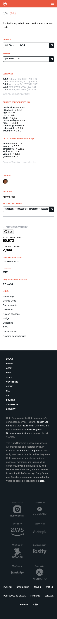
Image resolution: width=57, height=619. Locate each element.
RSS (5, 327)
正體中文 (50, 587)
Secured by (40, 566)
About (9, 386)
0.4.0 (5, 84)
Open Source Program (27, 450)
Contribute (12, 382)
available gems (34, 429)
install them (28, 425)
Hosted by (18, 524)
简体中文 (37, 587)
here (42, 480)
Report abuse (10, 331)
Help (8, 391)
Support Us (12, 404)
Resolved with (40, 524)
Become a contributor (17, 433)
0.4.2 (5, 79)
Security (11, 409)
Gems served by (40, 545)
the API (43, 425)
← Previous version (15, 227)
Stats (9, 377)
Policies (10, 400)
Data (8, 373)
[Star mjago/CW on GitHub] (8, 231)
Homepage (8, 296)
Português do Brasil (14, 596)
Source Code (9, 300)
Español (49, 596)
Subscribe (8, 322)
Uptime (9, 364)
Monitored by (18, 545)
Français (35, 596)
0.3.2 (5, 89)
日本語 (35, 604)
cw (6, 13)
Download (8, 309)
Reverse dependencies (14, 336)
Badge (6, 318)
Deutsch (23, 604)
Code (9, 368)
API (7, 395)
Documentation (10, 305)
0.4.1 (5, 81)
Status (9, 359)
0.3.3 (5, 86)
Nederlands (22, 587)
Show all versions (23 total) (16, 93)
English (7, 587)
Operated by (18, 504)
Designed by (40, 503)
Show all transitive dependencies (19, 162)
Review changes (11, 314)
